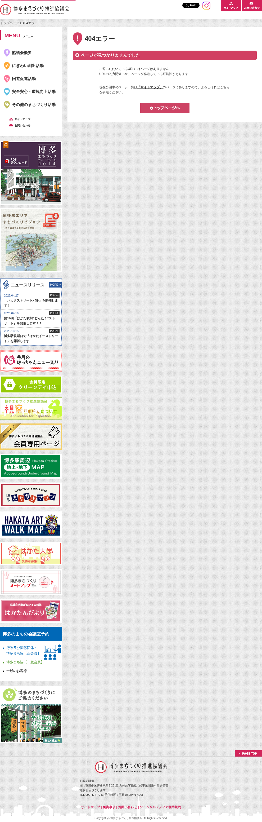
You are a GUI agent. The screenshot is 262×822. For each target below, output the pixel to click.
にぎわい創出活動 (28, 65)
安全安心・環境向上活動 (34, 91)
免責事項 (109, 807)
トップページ (10, 23)
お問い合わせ (127, 807)
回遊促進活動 (24, 78)
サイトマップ (90, 807)
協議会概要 (22, 52)
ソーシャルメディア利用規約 (160, 807)
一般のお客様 (16, 671)
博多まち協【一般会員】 (25, 662)
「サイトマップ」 (150, 87)
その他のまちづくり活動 (34, 104)
